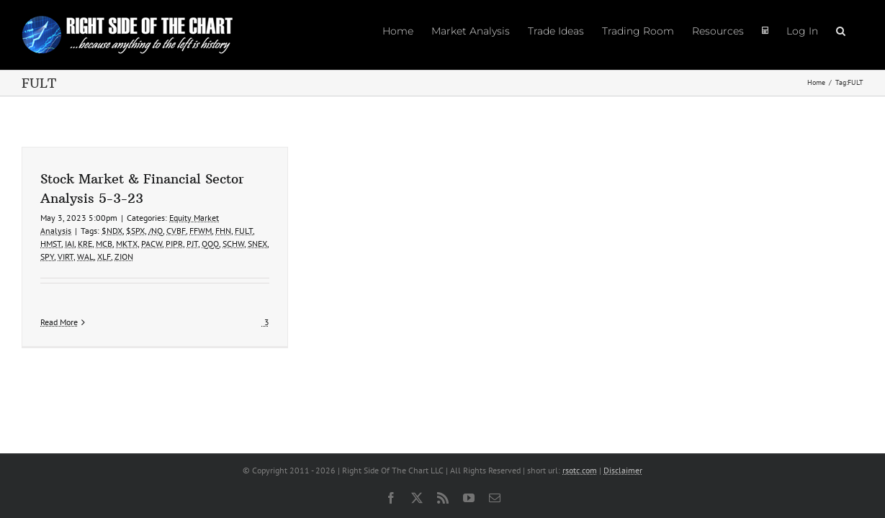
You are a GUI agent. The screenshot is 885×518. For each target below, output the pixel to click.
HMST (50, 243)
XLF (104, 256)
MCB (104, 243)
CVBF (176, 230)
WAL (85, 256)
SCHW (233, 243)
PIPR (174, 243)
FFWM (200, 230)
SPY (47, 256)
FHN (223, 230)
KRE (85, 243)
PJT (192, 243)
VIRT (65, 256)
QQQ (210, 243)
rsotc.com (579, 470)
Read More (59, 322)
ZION (123, 256)
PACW (151, 243)
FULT (244, 230)
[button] (858, 30)
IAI (69, 243)
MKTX (127, 243)
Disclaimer (622, 470)
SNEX (257, 243)
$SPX (135, 230)
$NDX (112, 230)
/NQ (155, 230)
